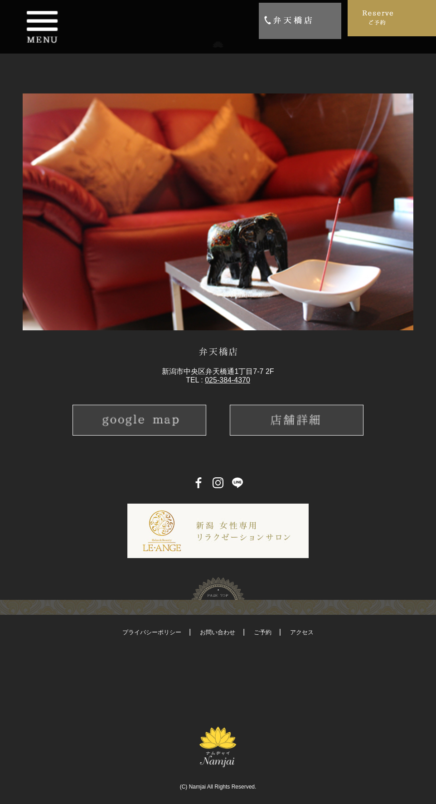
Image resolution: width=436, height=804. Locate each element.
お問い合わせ (217, 632)
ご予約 (262, 632)
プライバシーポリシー (151, 632)
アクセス (302, 632)
